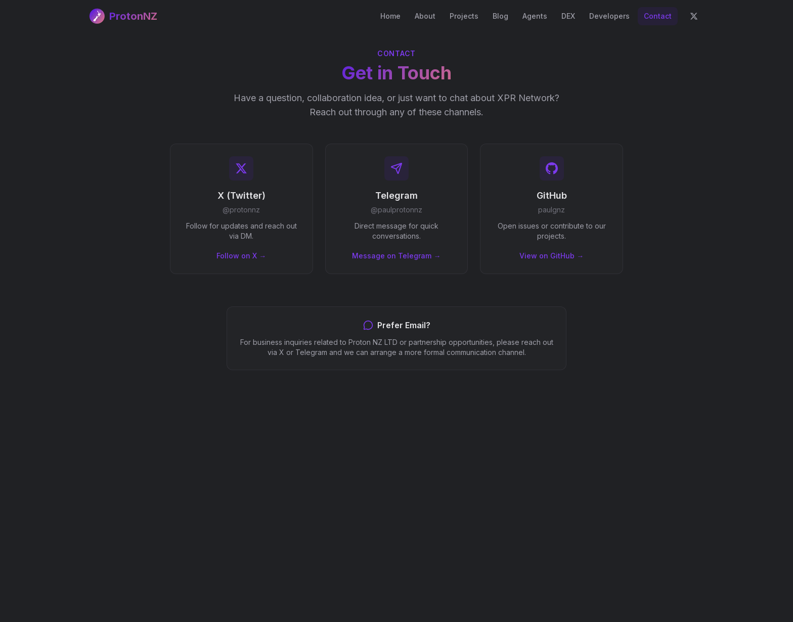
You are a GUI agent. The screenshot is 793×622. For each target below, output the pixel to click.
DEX (568, 16)
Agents (534, 16)
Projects (464, 16)
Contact (658, 16)
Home (390, 16)
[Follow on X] (694, 16)
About (425, 16)
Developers (609, 16)
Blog (500, 16)
